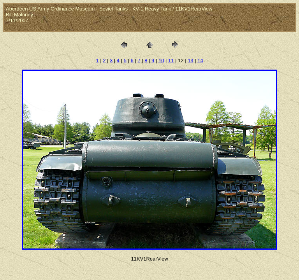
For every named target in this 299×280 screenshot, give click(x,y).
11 (171, 60)
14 (200, 60)
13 (190, 60)
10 (161, 60)
